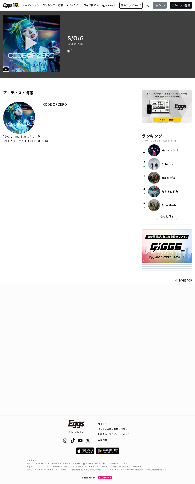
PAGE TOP (183, 413)
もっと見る (167, 216)
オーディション (30, 5)
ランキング (48, 5)
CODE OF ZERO (75, 43)
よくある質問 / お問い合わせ (113, 428)
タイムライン (73, 5)
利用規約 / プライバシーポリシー (115, 434)
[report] (75, 51)
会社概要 (102, 439)
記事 (60, 5)
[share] (69, 51)
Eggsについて (105, 423)
